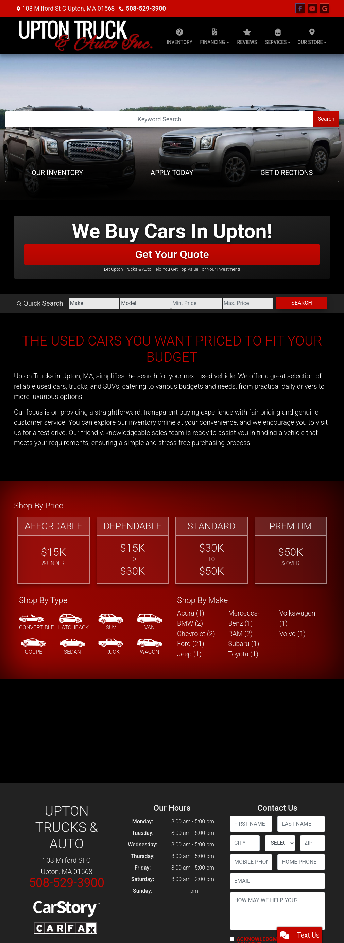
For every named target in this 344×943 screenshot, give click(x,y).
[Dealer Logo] (85, 36)
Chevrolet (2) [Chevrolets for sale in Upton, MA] (196, 633)
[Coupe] (33, 647)
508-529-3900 (146, 8)
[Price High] (248, 303)
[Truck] (110, 647)
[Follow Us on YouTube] (312, 8)
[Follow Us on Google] (324, 8)
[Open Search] (159, 119)
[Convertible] (36, 622)
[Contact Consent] (232, 939)
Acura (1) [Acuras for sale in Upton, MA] (190, 613)
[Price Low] (196, 303)
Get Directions (286, 173)
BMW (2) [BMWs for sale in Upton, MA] (190, 623)
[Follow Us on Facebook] (300, 8)
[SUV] (110, 622)
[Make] (94, 303)
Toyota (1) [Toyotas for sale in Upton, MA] (243, 654)
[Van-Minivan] (149, 622)
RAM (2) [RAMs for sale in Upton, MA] (240, 633)
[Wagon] (149, 647)
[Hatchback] (73, 622)
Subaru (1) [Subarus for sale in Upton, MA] (243, 644)
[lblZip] (312, 843)
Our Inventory (57, 173)
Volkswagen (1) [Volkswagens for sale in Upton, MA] (297, 618)
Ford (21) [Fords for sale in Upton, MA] (190, 644)
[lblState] (280, 843)
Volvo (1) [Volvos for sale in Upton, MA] (292, 633)
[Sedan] (72, 647)
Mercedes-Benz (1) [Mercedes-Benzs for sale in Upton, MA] (243, 618)
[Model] (145, 303)
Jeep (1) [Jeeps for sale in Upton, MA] (189, 654)
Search (326, 119)
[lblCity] (245, 843)
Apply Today (172, 173)
